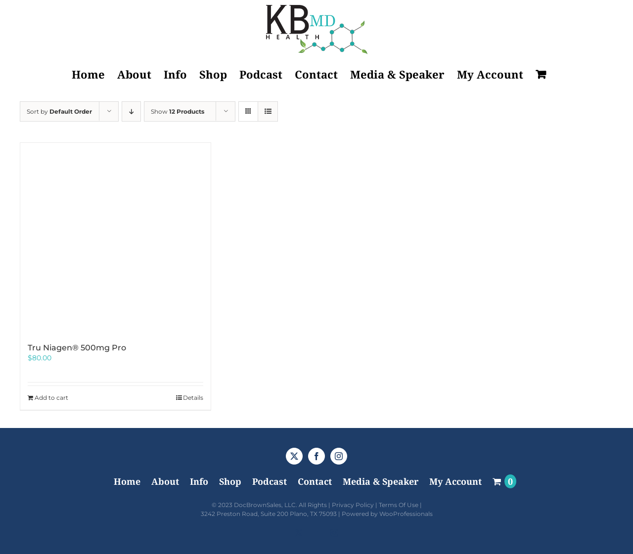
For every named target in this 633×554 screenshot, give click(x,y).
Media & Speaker (380, 481)
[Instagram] (338, 456)
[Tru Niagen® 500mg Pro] (115, 238)
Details (193, 397)
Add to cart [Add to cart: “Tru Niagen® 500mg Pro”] (51, 397)
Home (127, 481)
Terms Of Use (398, 505)
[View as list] (267, 111)
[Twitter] (294, 456)
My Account (455, 481)
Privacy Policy (353, 505)
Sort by (59, 111)
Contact (315, 481)
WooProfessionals (406, 513)
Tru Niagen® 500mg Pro (77, 347)
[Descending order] (131, 111)
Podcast (269, 481)
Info (199, 481)
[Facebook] (316, 456)
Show (177, 111)
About (165, 481)
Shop (230, 481)
